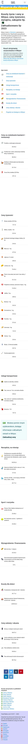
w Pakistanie (12, 32)
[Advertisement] (14, 125)
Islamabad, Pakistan (8, 701)
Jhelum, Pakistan (7, 692)
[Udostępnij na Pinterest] (21, 671)
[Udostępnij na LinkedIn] (6, 676)
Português (5, 730)
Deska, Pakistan (7, 705)
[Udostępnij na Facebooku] (6, 671)
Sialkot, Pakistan (7, 703)
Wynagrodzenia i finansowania (15, 99)
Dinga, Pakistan (7, 694)
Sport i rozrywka (11, 94)
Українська (5, 727)
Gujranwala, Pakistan (8, 709)
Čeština (4, 734)
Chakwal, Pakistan (8, 700)
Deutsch (4, 738)
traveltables (13, 2)
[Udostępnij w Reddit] (11, 676)
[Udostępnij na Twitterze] (11, 671)
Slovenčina (5, 732)
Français (4, 739)
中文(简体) (5, 736)
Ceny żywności (11, 81)
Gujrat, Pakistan (7, 696)
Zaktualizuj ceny (9, 437)
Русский (4, 725)
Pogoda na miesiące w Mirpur (15, 112)
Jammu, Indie (6, 707)
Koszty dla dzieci (11, 103)
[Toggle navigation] (25, 2)
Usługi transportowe (12, 85)
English (4, 723)
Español (4, 729)
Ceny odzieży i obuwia (13, 108)
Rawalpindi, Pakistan (8, 698)
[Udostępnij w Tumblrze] (16, 671)
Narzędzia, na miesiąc (13, 90)
